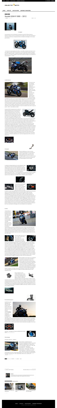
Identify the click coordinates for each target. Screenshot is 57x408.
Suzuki (20, 358)
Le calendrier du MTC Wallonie (9, 369)
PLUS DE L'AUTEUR (15, 381)
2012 (8, 358)
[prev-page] (5, 393)
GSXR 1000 (12, 358)
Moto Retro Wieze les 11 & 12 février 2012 (29, 369)
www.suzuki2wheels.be (11, 332)
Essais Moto (8, 12)
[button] (48, 0)
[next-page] (6, 393)
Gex (9, 358)
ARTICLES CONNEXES (8, 381)
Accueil (6, 12)
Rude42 (12, 373)
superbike (17, 358)
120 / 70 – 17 (10, 354)
